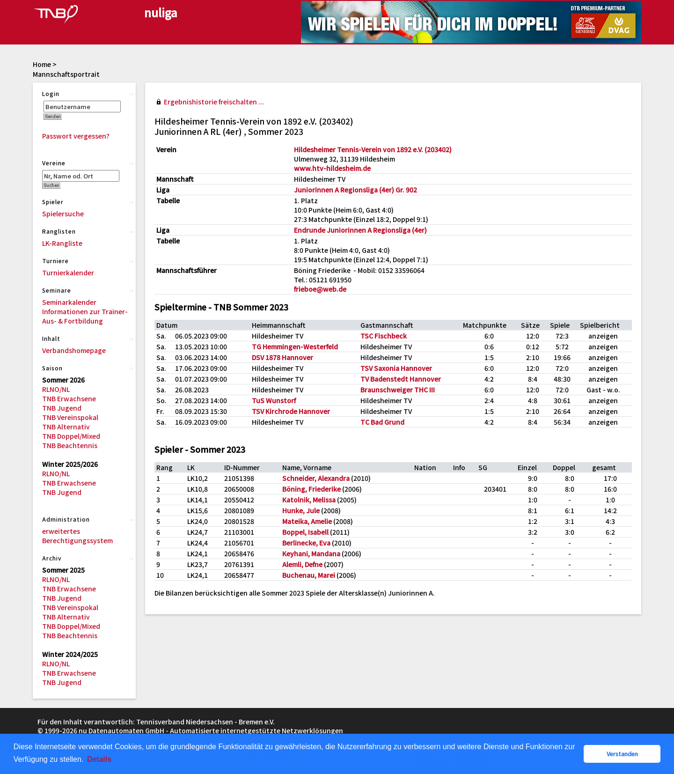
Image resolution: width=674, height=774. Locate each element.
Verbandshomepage (74, 350)
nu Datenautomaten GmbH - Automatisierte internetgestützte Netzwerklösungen (211, 730)
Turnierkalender (68, 272)
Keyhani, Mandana (311, 553)
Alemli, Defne (302, 564)
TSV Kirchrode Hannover (291, 411)
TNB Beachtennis (69, 445)
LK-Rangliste (62, 243)
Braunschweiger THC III (397, 389)
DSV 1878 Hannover (282, 357)
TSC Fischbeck (383, 335)
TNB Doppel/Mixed (71, 436)
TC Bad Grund (382, 422)
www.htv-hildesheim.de (332, 168)
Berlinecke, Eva (306, 542)
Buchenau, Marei (308, 575)
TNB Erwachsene (69, 398)
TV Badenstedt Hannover (400, 378)
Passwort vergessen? (76, 135)
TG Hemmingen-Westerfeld (295, 346)
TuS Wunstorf (274, 400)
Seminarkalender (69, 302)
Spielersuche (63, 213)
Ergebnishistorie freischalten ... (214, 101)
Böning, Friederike (311, 489)
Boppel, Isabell (305, 532)
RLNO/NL (56, 389)
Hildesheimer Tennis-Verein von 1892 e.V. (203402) (373, 149)
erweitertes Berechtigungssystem (77, 535)
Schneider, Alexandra (316, 478)
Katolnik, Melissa (309, 499)
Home (42, 64)
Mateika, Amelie (307, 521)
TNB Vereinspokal (70, 417)
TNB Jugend (61, 408)
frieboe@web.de (320, 289)
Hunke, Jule (301, 510)
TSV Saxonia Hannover (396, 368)
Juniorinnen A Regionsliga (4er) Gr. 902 (355, 189)
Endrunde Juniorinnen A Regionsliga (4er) (360, 230)
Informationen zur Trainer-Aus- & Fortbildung (85, 316)
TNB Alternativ (66, 426)
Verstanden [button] (622, 753)
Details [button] (99, 759)
